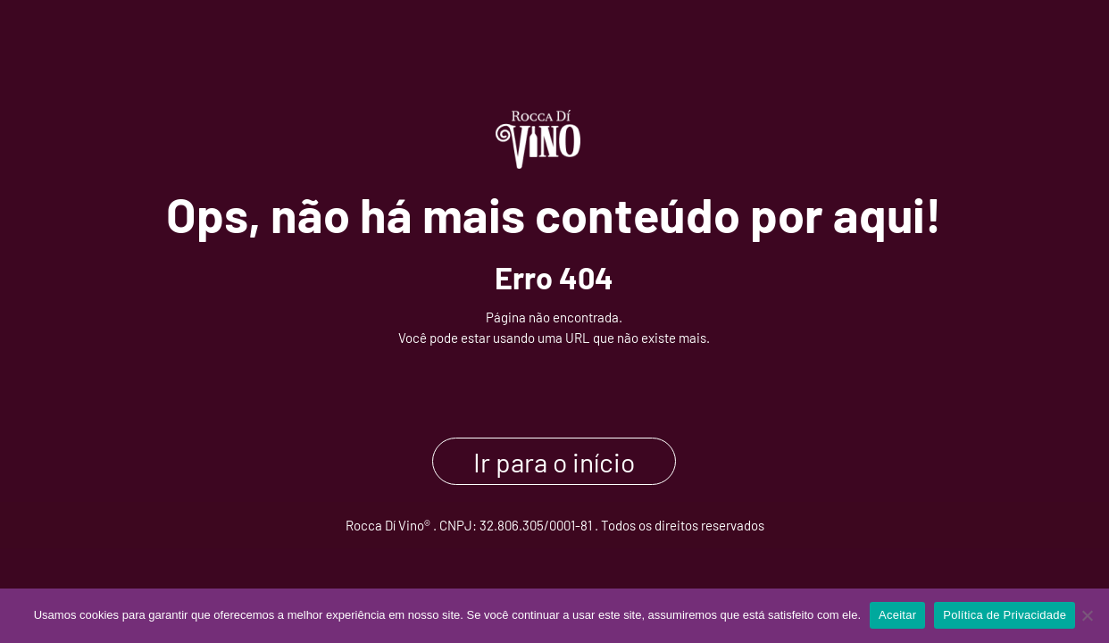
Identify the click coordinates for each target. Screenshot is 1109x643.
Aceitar (897, 615)
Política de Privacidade (1004, 615)
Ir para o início (554, 461)
